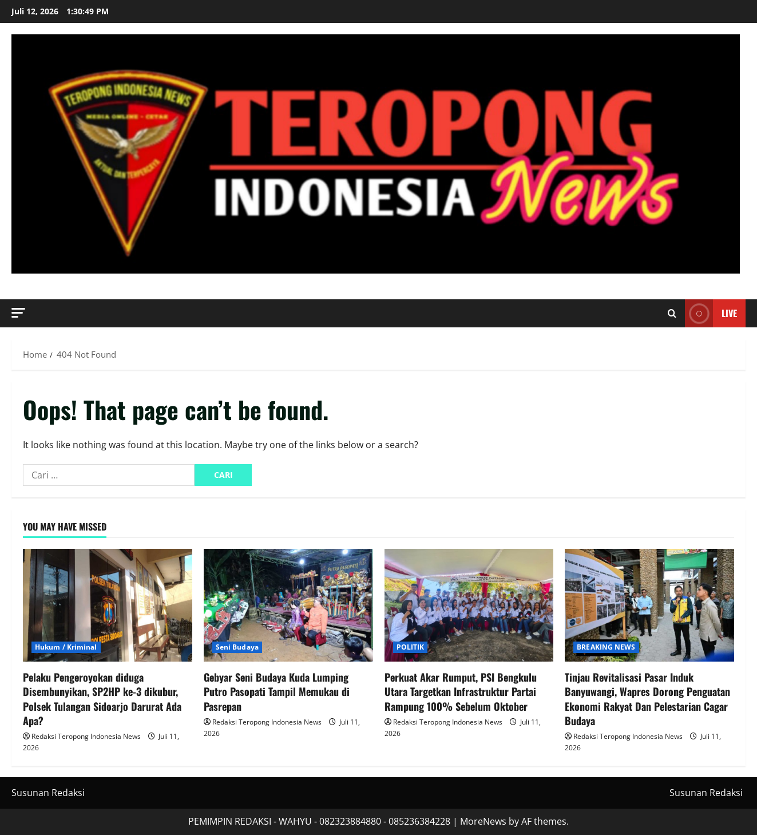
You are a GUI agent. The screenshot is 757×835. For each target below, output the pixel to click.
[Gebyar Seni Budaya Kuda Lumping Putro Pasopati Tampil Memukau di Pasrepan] (288, 605)
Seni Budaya (237, 647)
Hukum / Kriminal (66, 647)
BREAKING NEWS (606, 647)
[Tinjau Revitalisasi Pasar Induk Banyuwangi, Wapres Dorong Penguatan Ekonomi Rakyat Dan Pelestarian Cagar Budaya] (649, 605)
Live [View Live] (711, 313)
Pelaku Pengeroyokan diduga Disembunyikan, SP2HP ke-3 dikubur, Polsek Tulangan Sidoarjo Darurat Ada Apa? (102, 699)
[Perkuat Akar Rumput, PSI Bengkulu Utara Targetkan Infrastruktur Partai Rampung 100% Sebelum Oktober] (469, 605)
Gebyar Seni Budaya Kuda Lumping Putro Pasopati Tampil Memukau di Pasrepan (277, 691)
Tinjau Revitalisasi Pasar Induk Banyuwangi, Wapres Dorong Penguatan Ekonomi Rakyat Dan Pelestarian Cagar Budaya (647, 699)
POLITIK (411, 647)
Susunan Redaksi (48, 792)
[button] (18, 313)
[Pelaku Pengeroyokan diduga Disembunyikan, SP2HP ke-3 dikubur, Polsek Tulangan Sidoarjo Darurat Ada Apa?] (107, 605)
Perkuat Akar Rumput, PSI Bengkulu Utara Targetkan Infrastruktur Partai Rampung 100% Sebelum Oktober (461, 691)
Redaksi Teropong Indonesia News (86, 736)
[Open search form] (672, 313)
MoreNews (483, 821)
